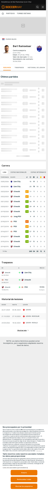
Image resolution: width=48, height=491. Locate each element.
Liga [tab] (4, 172)
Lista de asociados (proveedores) (15, 468)
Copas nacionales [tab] (18, 172)
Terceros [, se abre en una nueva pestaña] (39, 451)
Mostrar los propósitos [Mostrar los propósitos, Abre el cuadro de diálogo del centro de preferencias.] (24, 486)
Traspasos (19, 67)
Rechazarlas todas (24, 479)
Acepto (24, 473)
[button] (37, 7)
